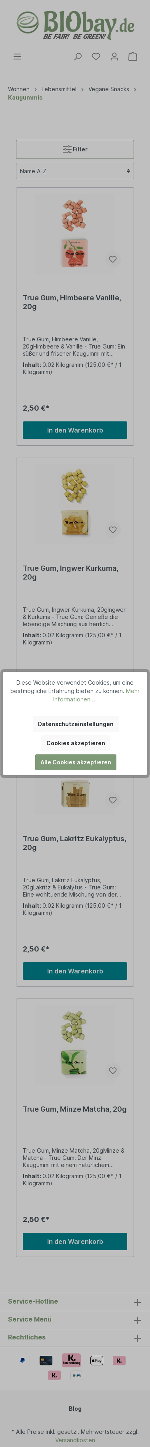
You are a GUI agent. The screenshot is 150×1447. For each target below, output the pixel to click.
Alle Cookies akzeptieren (75, 762)
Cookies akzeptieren (75, 743)
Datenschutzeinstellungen (76, 724)
